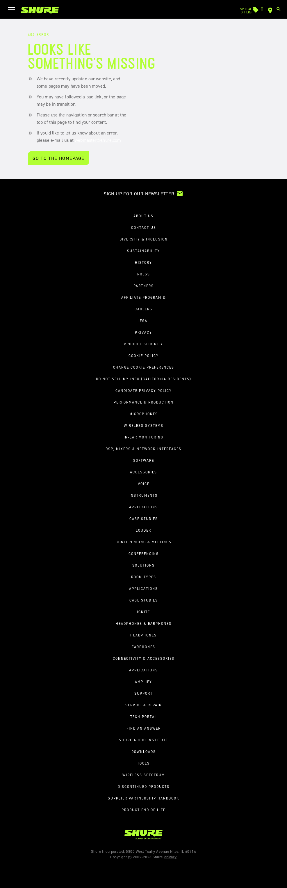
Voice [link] (143, 484)
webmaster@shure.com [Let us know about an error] (98, 140)
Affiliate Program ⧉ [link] (143, 297)
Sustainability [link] (143, 251)
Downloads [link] (143, 751)
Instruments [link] (143, 495)
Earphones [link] (143, 647)
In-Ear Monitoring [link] (143, 437)
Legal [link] (144, 321)
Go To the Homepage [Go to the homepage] (59, 158)
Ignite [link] (143, 612)
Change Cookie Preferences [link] (143, 367)
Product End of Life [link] (143, 810)
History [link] (143, 262)
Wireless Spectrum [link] (143, 775)
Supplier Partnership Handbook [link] (143, 798)
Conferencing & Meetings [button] (144, 542)
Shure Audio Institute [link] (143, 740)
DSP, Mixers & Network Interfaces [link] (143, 449)
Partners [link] (143, 286)
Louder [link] (143, 530)
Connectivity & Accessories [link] (143, 658)
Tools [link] (143, 763)
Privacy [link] (143, 332)
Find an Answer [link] (143, 728)
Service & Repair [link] (143, 705)
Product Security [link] (143, 344)
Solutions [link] (143, 565)
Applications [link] (143, 507)
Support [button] (143, 693)
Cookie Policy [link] (144, 355)
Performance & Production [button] (144, 402)
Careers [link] (143, 309)
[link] (40, 10)
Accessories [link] (143, 472)
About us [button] (143, 216)
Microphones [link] (143, 414)
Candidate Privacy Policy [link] (143, 390)
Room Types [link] (143, 577)
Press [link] (143, 274)
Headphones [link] (143, 635)
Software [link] (143, 460)
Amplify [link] (143, 682)
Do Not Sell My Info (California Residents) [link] (143, 379)
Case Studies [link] (143, 518)
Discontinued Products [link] (144, 786)
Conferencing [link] (144, 553)
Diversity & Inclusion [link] (144, 239)
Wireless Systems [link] (143, 425)
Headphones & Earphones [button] (144, 623)
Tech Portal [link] (143, 716)
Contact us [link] (143, 227)
